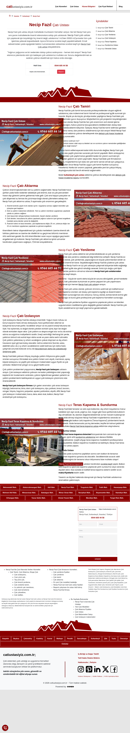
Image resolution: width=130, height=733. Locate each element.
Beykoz (16, 639)
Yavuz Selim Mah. (39, 498)
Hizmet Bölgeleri (88, 6)
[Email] (107, 524)
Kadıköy (39, 639)
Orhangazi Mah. (12, 498)
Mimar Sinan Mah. (66, 493)
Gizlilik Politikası (97, 676)
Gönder (98, 559)
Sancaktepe (81, 639)
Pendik (70, 639)
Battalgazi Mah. (47, 493)
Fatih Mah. (103, 487)
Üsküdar (65, 644)
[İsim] (87, 524)
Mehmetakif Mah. (10, 487)
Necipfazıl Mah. (84, 493)
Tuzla (114, 639)
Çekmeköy (28, 639)
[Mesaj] (97, 545)
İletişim (93, 662)
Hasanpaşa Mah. (120, 487)
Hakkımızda (83, 662)
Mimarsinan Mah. (29, 493)
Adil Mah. (51, 487)
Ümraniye (124, 639)
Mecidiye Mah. (92, 498)
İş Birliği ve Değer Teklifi (88, 654)
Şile (105, 639)
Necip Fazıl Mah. (67, 487)
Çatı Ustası (74, 6)
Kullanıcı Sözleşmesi (84, 676)
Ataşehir (5, 639)
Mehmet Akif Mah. (10, 493)
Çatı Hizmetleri (61, 6)
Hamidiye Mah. (121, 493)
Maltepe (59, 639)
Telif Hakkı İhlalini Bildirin (89, 658)
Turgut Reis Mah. (117, 498)
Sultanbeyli (95, 639)
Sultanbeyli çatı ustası (74, 175)
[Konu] (97, 530)
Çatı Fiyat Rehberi (105, 6)
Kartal (49, 639)
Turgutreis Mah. (86, 487)
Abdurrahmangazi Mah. (32, 487)
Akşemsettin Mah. (103, 493)
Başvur (61, 72)
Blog (121, 6)
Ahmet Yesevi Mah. (66, 498)
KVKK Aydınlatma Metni (111, 676)
